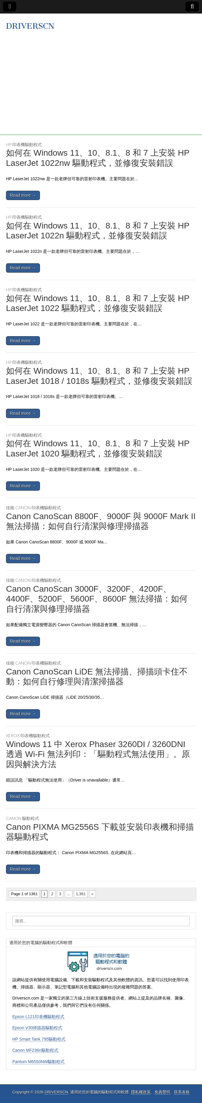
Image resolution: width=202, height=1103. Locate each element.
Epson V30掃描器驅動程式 (37, 1027)
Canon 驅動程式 (22, 818)
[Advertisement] (101, 93)
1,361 (81, 894)
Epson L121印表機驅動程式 (38, 1016)
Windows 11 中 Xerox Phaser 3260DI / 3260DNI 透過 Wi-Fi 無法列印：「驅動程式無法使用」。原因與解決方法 (98, 754)
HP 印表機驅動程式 (24, 144)
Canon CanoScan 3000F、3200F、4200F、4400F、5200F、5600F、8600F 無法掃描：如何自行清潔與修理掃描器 (97, 599)
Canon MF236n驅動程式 (35, 1050)
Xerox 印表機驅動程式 (28, 735)
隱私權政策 (141, 1092)
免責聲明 (162, 1092)
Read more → (23, 195)
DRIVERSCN (30, 26)
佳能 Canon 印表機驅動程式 (33, 507)
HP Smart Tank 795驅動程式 (38, 1039)
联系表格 (182, 1092)
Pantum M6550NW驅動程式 (38, 1061)
